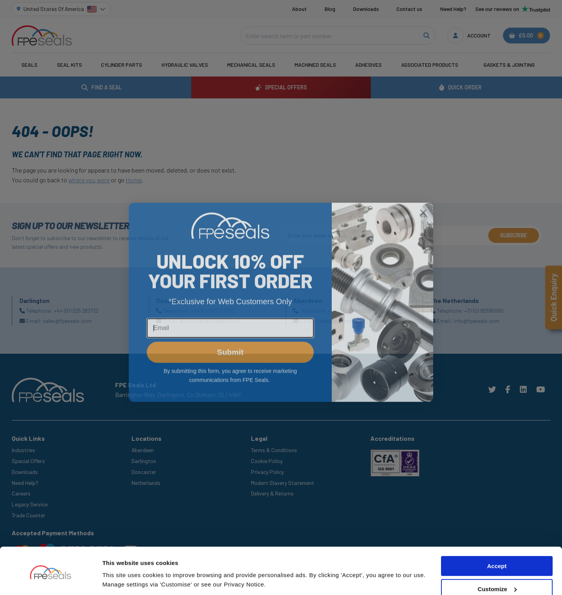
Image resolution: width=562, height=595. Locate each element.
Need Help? (453, 8)
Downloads (366, 8)
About (299, 8)
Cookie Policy (267, 461)
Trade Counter (28, 515)
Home (134, 179)
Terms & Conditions (274, 450)
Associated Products (429, 64)
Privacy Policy (267, 472)
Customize (497, 562)
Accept (497, 539)
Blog (330, 8)
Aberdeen (143, 450)
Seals (29, 64)
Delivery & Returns (272, 493)
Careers (21, 493)
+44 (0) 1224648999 (350, 310)
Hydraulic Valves (185, 64)
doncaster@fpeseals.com (210, 320)
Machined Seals (315, 64)
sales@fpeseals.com (67, 320)
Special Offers (28, 461)
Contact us (409, 8)
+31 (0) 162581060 (483, 310)
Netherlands (146, 482)
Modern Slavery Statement (282, 482)
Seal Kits (69, 64)
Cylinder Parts (121, 64)
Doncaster (144, 472)
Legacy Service (30, 504)
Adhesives (368, 64)
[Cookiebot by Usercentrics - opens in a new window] (50, 580)
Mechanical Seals (251, 64)
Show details (120, 579)
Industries (23, 450)
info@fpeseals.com (477, 320)
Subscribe (513, 235)
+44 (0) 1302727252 (213, 310)
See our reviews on (512, 8)
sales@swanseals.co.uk (345, 320)
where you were (89, 179)
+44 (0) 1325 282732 (76, 310)
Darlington (144, 461)
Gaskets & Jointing (509, 64)
